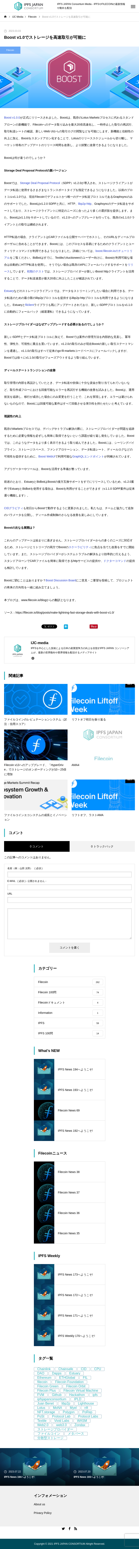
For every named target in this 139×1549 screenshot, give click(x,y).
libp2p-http (84, 203)
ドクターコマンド (114, 560)
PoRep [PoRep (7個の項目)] (87, 1412)
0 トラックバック (102, 846)
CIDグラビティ (13, 508)
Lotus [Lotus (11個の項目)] (41, 1408)
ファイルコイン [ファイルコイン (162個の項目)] (48, 1433)
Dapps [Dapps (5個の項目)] (56, 1373)
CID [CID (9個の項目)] (84, 1369)
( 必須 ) (24, 868)
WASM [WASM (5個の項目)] (82, 1420)
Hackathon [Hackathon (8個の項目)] (77, 1395)
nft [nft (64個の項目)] (86, 1408)
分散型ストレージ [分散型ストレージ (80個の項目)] (50, 1438)
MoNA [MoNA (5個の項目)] (57, 1408)
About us (39, 1504)
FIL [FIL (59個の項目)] (85, 1377)
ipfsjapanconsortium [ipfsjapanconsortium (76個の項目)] (51, 1399)
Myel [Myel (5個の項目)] (73, 1408)
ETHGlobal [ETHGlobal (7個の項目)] (67, 1377)
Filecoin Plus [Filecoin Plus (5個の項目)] (46, 1390)
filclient (29, 304)
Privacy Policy (43, 1513)
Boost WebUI (46, 456)
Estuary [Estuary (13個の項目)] (74, 1373)
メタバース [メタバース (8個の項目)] (76, 1433)
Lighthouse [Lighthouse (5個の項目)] (86, 1403)
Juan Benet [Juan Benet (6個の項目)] (45, 1403)
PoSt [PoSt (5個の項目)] (40, 1416)
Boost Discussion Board (61, 580)
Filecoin (10, 50)
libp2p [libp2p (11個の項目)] (65, 1403)
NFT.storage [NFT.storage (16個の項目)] (46, 1412)
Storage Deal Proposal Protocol (40, 183)
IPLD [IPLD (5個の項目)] (77, 1399)
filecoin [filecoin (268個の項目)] (42, 1382)
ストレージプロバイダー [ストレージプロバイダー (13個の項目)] (55, 1429)
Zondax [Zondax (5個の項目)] (80, 1425)
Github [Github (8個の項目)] (56, 1395)
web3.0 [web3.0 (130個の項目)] (61, 1425)
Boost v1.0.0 (12, 117)
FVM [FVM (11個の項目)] (40, 1395)
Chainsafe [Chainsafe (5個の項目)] (65, 1369)
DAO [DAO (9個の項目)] (40, 1373)
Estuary (9, 291)
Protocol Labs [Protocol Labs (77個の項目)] (88, 1416)
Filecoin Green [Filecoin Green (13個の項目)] (48, 1386)
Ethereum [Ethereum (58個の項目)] (44, 1377)
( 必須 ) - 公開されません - (26, 881)
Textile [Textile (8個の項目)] (42, 1420)
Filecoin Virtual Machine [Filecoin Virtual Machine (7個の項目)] (80, 1390)
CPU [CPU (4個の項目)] (97, 1369)
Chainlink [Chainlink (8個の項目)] (44, 1369)
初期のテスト (35, 271)
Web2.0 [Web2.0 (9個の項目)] (43, 1425)
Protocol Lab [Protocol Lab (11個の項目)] (61, 1416)
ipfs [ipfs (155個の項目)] (95, 1395)
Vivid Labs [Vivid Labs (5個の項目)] (61, 1420)
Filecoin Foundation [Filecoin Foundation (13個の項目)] (69, 1382)
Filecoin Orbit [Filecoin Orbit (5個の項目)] (75, 1386)
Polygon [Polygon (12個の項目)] (69, 1412)
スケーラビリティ (80, 547)
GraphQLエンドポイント (88, 456)
